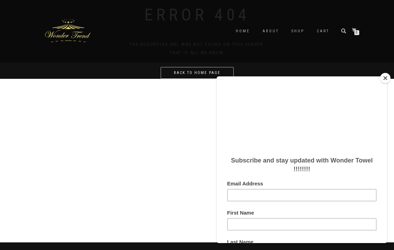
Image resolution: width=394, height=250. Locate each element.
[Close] (385, 78)
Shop (297, 31)
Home (243, 31)
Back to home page (197, 72)
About (271, 31)
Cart (323, 31)
